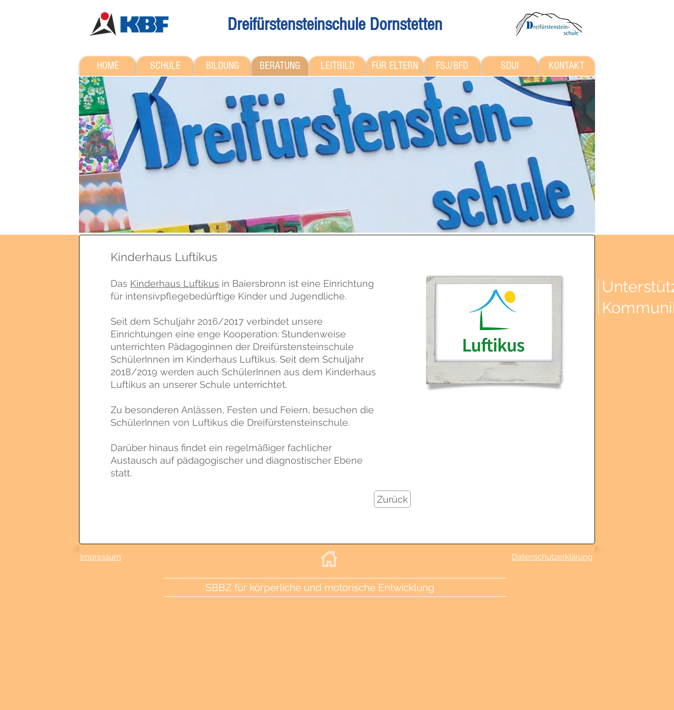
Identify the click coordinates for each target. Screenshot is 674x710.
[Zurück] (392, 499)
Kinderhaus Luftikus (174, 283)
